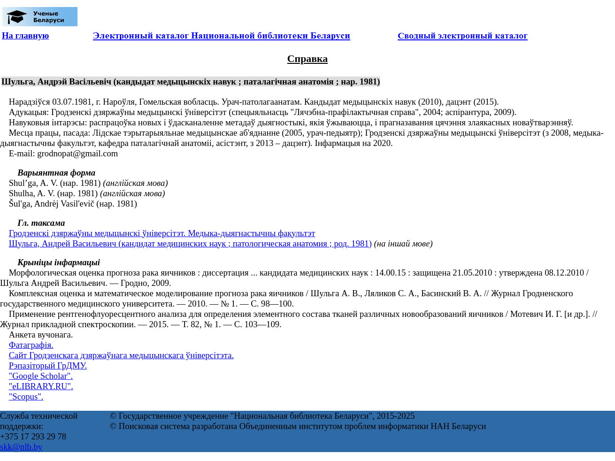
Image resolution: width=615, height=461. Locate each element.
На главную (25, 35)
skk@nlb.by (21, 447)
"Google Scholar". (41, 376)
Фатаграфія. (31, 345)
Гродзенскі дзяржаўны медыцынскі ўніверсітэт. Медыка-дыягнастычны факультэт (162, 233)
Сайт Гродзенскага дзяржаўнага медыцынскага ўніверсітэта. (121, 355)
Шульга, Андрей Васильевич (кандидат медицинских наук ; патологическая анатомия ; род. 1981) (190, 243)
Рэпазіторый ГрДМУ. (48, 365)
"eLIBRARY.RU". (41, 386)
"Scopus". (26, 396)
